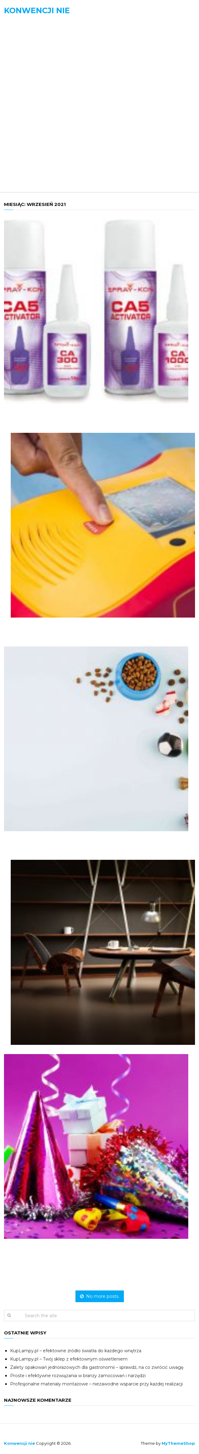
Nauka (21, 117)
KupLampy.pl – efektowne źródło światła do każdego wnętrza (75, 1350)
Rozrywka (26, 144)
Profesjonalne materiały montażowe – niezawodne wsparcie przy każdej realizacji (96, 1384)
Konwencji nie (37, 10)
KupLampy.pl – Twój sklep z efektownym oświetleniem (69, 1359)
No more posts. (99, 1296)
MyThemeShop (178, 1443)
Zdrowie (24, 171)
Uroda (21, 158)
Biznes (21, 77)
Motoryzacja (30, 104)
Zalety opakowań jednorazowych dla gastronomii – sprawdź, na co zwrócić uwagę (96, 1367)
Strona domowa (35, 50)
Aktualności (29, 63)
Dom (18, 90)
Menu (18, 32)
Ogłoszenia (28, 131)
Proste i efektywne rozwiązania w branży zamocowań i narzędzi (78, 1375)
